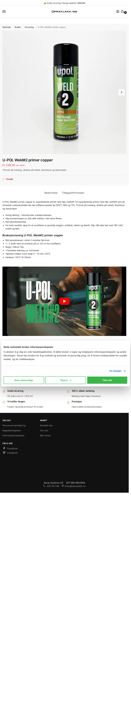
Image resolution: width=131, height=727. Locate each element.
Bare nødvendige (24, 380)
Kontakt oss (46, 425)
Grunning (29, 27)
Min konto (45, 435)
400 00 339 (51, 486)
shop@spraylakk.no (74, 486)
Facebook (10, 448)
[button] (122, 11)
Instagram (10, 452)
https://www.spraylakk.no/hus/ (64, 20)
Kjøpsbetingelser (11, 430)
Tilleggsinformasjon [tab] (73, 192)
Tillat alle (107, 380)
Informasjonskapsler (13, 435)
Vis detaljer (115, 371)
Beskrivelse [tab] (50, 192)
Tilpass (65, 380)
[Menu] (6, 11)
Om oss (44, 430)
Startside (6, 27)
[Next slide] (121, 92)
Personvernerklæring (14, 425)
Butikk (18, 27)
